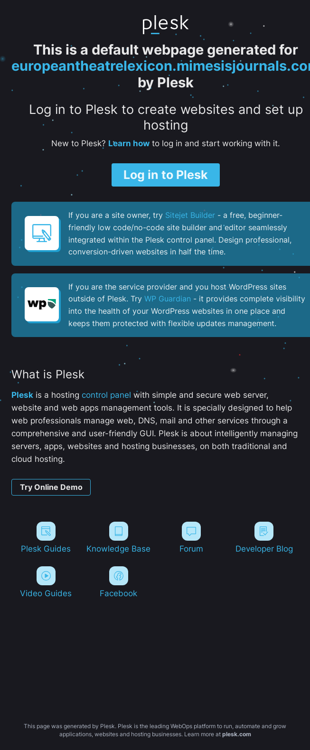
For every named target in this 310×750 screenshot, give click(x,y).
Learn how (129, 143)
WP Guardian (167, 298)
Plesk (22, 395)
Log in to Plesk (165, 175)
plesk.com (236, 734)
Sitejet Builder (190, 215)
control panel (106, 395)
